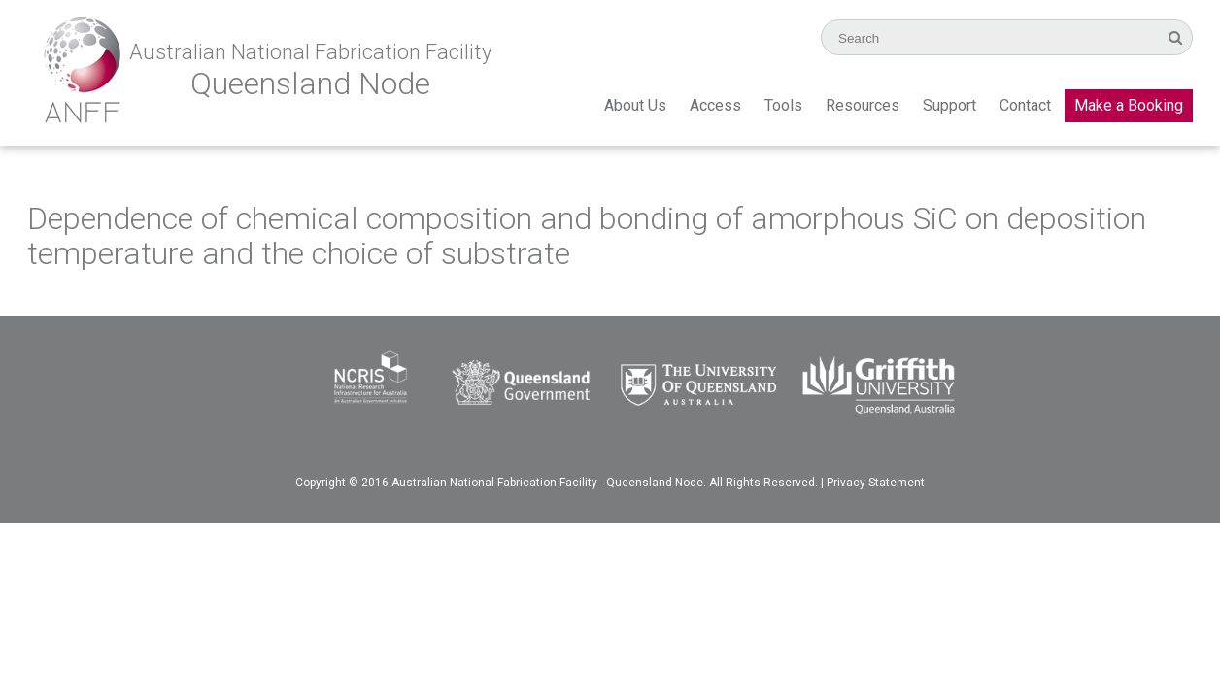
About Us (635, 105)
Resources (862, 105)
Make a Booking (1128, 105)
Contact (1025, 105)
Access (715, 105)
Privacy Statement (876, 482)
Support (949, 105)
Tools (783, 105)
